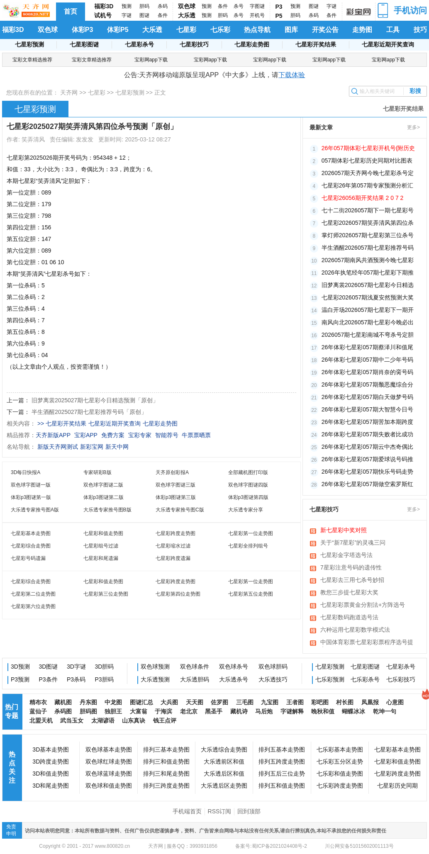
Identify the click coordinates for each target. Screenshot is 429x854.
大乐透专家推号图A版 (35, 510)
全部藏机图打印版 (248, 472)
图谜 (144, 15)
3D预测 (20, 666)
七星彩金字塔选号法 (346, 555)
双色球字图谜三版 (175, 485)
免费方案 (112, 435)
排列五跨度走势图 (281, 761)
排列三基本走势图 (166, 749)
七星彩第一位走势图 (250, 533)
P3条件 (48, 679)
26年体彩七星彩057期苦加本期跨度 (367, 421)
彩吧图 (320, 702)
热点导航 (257, 29)
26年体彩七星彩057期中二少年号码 (367, 359)
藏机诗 (239, 711)
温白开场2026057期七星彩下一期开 (368, 310)
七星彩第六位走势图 (33, 606)
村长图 (344, 702)
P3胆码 (104, 679)
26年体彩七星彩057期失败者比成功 (367, 434)
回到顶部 (249, 811)
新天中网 (117, 446)
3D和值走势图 (50, 773)
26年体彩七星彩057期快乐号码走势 (367, 471)
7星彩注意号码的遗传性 (351, 567)
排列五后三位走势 (281, 773)
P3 (279, 6)
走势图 (362, 29)
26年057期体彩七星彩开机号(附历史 (368, 148)
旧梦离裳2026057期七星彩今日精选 (368, 285)
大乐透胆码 (194, 679)
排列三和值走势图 (166, 761)
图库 (291, 29)
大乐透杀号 (233, 679)
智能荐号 (166, 435)
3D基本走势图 (50, 749)
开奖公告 (325, 29)
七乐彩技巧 (400, 679)
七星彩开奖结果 (315, 44)
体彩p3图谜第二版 (103, 497)
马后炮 (264, 711)
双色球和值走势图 (108, 785)
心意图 (395, 702)
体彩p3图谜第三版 (176, 497)
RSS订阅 (220, 811)
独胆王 (113, 711)
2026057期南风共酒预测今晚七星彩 (368, 260)
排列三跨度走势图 (166, 785)
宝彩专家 (139, 435)
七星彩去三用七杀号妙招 (352, 580)
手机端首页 (187, 811)
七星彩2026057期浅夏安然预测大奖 (368, 297)
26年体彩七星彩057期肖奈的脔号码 (367, 372)
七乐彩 (220, 29)
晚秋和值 (322, 711)
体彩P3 (82, 29)
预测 (127, 6)
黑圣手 (213, 711)
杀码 (163, 6)
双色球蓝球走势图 (108, 773)
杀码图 (63, 711)
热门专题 (11, 711)
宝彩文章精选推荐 (32, 60)
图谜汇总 (141, 702)
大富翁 (138, 711)
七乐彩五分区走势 (340, 761)
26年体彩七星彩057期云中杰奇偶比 (367, 446)
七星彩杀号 (139, 44)
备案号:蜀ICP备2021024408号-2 (271, 846)
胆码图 (88, 711)
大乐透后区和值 (224, 773)
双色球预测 (155, 666)
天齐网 (69, 92)
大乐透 (186, 15)
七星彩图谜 (84, 44)
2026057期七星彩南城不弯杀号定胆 (368, 334)
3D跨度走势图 (50, 761)
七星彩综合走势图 (31, 546)
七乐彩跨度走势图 (340, 785)
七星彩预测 (29, 44)
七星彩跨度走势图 (175, 533)
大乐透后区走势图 (224, 785)
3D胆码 (104, 666)
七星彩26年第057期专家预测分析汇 (367, 185)
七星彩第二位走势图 (33, 594)
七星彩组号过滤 (100, 546)
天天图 (194, 702)
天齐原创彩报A (172, 472)
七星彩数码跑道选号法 (349, 617)
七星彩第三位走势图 (105, 594)
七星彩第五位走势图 (250, 594)
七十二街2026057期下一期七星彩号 (368, 210)
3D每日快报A (25, 472)
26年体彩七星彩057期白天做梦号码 (367, 397)
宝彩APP (86, 435)
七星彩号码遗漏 (28, 558)
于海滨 (163, 711)
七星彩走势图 (251, 44)
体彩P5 (118, 29)
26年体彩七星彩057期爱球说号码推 (367, 459)
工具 (393, 29)
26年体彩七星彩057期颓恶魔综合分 (367, 384)
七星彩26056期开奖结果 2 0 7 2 (363, 198)
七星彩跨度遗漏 (173, 558)
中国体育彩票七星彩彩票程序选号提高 (366, 643)
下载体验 (291, 74)
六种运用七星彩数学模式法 (355, 629)
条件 (163, 15)
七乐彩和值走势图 (340, 773)
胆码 (144, 6)
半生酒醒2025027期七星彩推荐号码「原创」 (89, 412)
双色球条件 (194, 666)
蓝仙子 (38, 711)
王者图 (295, 702)
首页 (70, 11)
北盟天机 (41, 720)
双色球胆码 (273, 666)
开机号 (257, 15)
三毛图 (245, 702)
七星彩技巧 (194, 44)
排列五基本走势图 (281, 749)
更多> (413, 127)
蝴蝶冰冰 (353, 711)
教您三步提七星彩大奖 (349, 592)
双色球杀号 (233, 666)
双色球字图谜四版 (248, 485)
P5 (279, 15)
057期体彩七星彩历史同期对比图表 (367, 160)
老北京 (188, 711)
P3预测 (20, 679)
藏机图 (63, 702)
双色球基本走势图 (108, 749)
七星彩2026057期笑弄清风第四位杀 (368, 222)
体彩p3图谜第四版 (248, 497)
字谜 (127, 15)
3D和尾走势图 (50, 785)
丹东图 (88, 702)
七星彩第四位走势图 (178, 594)
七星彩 (186, 29)
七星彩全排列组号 (248, 546)
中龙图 (113, 702)
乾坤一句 (384, 711)
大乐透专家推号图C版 (180, 510)
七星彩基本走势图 (31, 533)
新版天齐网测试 (57, 446)
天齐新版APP (53, 435)
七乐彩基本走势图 (340, 749)
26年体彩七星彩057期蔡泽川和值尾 (367, 347)
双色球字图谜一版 (31, 485)
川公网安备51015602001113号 (359, 846)
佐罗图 (219, 702)
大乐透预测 (155, 679)
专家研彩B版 (97, 472)
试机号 (103, 15)
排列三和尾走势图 (166, 773)
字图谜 (257, 6)
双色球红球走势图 (108, 761)
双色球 (186, 6)
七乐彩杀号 (365, 679)
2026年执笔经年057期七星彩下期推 (368, 272)
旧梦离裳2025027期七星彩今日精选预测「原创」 (95, 400)
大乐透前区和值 (224, 761)
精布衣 (38, 702)
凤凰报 (370, 702)
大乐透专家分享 (245, 510)
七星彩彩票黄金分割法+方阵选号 (362, 604)
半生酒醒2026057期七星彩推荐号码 (368, 247)
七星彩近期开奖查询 (388, 44)
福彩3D (103, 6)
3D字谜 (76, 666)
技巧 (420, 29)
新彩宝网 (91, 446)
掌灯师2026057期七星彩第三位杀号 (368, 235)
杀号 (239, 6)
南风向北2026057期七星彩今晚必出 (368, 322)
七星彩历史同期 (397, 785)
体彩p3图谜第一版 (31, 497)
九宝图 (269, 702)
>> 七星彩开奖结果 (61, 423)
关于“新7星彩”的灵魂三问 (352, 542)
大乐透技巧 (273, 679)
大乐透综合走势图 (224, 749)
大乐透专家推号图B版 (107, 510)
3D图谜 (48, 666)
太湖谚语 (103, 720)
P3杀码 (76, 679)
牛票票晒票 (196, 435)
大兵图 (169, 702)
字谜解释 (292, 711)
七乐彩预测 (329, 679)
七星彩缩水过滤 (173, 546)
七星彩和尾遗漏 (100, 558)
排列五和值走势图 (281, 785)
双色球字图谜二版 (103, 485)
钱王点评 (164, 720)
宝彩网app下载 (151, 60)
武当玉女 (71, 720)
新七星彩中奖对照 (343, 530)
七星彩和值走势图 (103, 533)
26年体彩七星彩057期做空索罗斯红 (367, 484)
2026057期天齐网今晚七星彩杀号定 (368, 173)
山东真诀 (133, 720)
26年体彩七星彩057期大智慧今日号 (367, 409)
